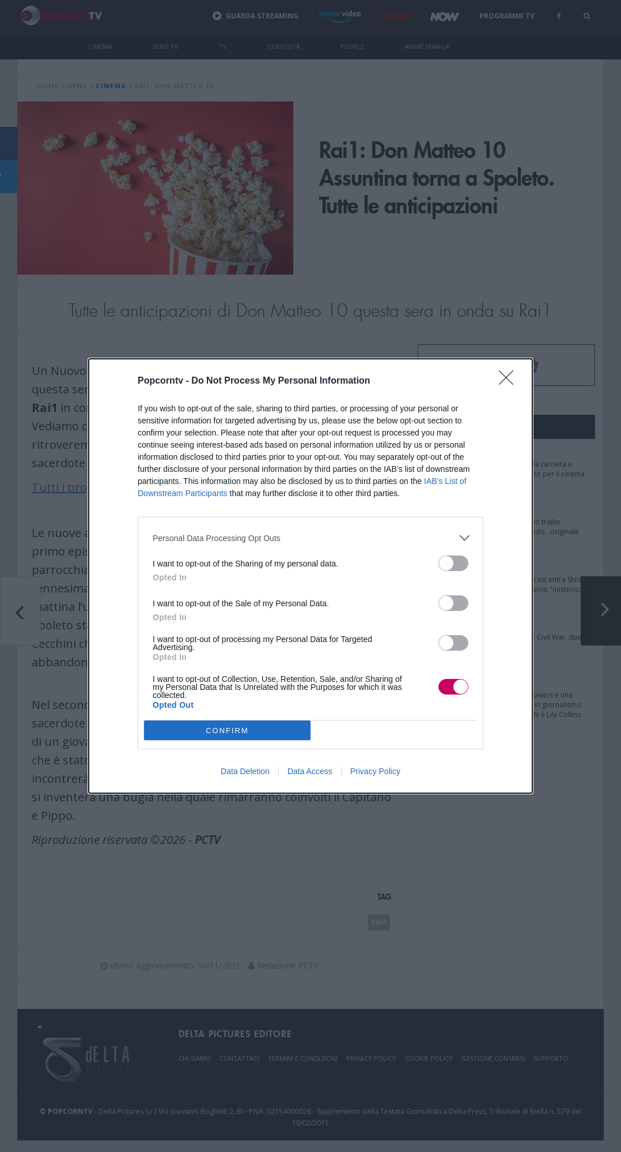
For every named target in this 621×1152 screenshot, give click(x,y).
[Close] (510, 381)
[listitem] (310, 538)
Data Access (309, 771)
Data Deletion (245, 771)
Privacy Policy (375, 771)
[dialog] (310, 576)
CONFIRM (227, 730)
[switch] (453, 563)
